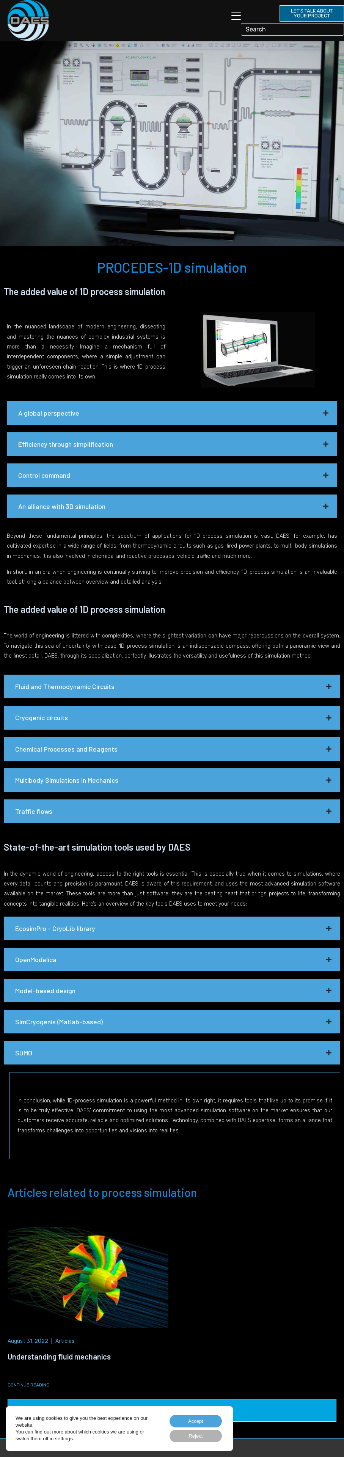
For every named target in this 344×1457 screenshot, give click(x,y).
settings (63, 1437)
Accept (193, 1419)
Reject (193, 1435)
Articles (64, 1341)
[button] (172, 413)
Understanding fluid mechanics (59, 1356)
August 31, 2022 (28, 1341)
